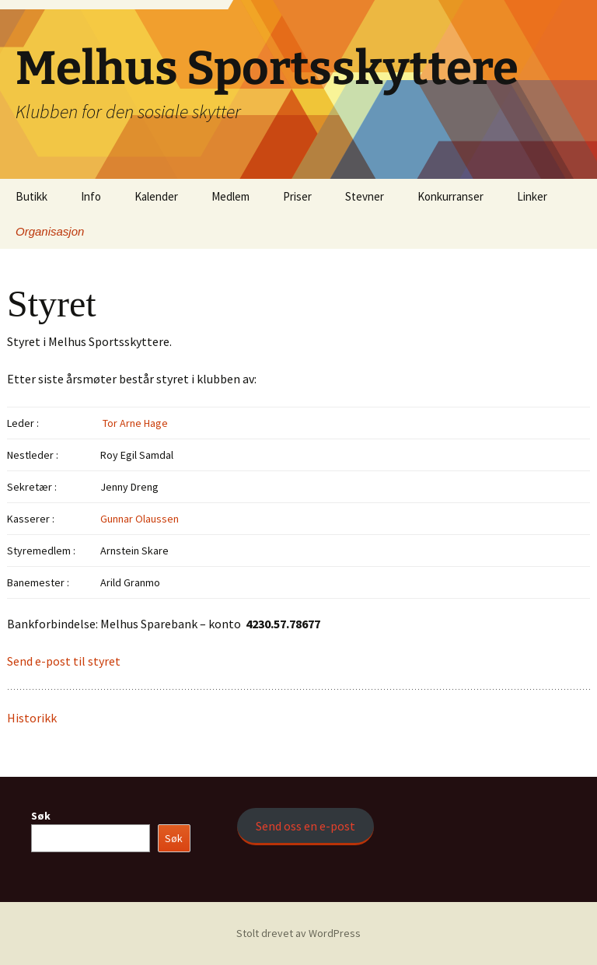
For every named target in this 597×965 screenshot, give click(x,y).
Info (91, 196)
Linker (532, 196)
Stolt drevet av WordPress (298, 933)
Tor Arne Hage (134, 423)
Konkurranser (450, 196)
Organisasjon (50, 231)
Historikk (32, 717)
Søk (41, 816)
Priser (297, 196)
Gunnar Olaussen (139, 519)
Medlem (230, 196)
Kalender (156, 196)
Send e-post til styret (63, 661)
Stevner (364, 196)
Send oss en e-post (305, 826)
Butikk (31, 196)
